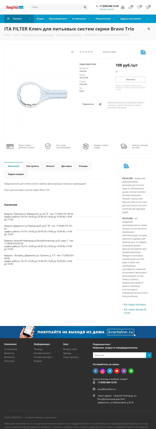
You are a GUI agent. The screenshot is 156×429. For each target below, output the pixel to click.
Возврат (38, 361)
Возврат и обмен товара (101, 146)
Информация (42, 344)
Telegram (110, 371)
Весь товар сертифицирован (63, 146)
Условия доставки (43, 357)
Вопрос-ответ (70, 349)
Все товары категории (135, 304)
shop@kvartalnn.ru (106, 389)
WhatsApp (131, 371)
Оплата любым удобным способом (26, 146)
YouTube (117, 371)
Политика (9, 361)
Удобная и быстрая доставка (140, 146)
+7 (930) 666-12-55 (109, 6)
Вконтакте (95, 371)
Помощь (38, 349)
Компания (10, 344)
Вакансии (9, 353)
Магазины (9, 357)
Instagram (103, 371)
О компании (10, 349)
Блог (66, 344)
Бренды (67, 353)
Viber (124, 371)
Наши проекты (71, 357)
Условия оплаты (42, 353)
